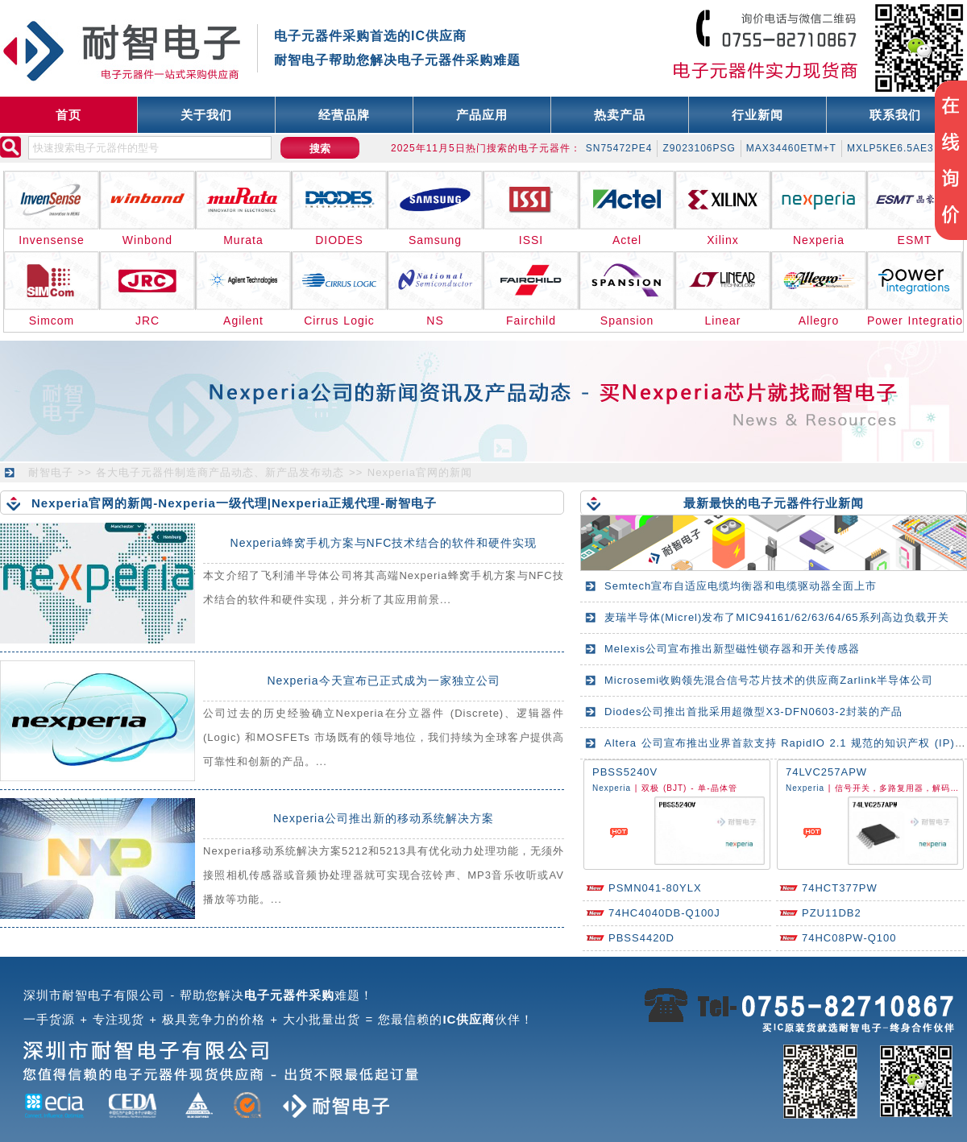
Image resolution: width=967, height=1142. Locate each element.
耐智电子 (50, 472)
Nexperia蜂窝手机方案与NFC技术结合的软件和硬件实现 (383, 542)
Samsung (435, 240)
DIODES (339, 240)
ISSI (531, 240)
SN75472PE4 (619, 148)
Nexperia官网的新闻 (419, 472)
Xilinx (722, 240)
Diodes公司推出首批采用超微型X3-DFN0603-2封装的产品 (753, 711)
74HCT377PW (840, 888)
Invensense (52, 240)
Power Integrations (915, 320)
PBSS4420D (641, 938)
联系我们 (895, 115)
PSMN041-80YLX (655, 888)
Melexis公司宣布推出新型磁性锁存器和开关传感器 (732, 649)
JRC (147, 320)
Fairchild (531, 320)
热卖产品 (619, 115)
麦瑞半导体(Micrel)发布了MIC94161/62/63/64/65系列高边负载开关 (776, 617)
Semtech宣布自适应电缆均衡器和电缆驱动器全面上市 (740, 586)
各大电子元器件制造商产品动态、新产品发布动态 (220, 472)
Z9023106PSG (698, 148)
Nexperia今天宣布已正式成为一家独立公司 (383, 680)
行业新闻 (757, 115)
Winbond (147, 240)
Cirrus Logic (339, 320)
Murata (243, 240)
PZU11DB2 (831, 913)
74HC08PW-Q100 (849, 938)
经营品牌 (344, 115)
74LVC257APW (826, 772)
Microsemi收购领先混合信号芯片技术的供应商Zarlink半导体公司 (768, 680)
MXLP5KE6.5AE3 (890, 148)
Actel (626, 240)
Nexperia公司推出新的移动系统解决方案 (383, 818)
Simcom (52, 320)
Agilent (243, 320)
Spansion (627, 320)
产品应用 (482, 115)
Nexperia (819, 240)
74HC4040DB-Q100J (664, 913)
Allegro (819, 320)
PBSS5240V (625, 772)
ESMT (915, 240)
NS (434, 320)
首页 (68, 115)
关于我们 (206, 115)
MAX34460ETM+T (791, 148)
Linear (723, 320)
